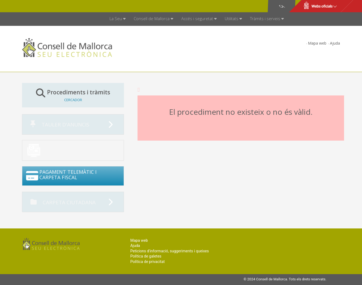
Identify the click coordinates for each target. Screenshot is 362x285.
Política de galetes (145, 256)
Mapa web (317, 43)
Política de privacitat (147, 261)
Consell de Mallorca (40, 6)
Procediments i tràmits (73, 95)
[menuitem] (118, 19)
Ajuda (335, 43)
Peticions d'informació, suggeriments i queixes (169, 251)
